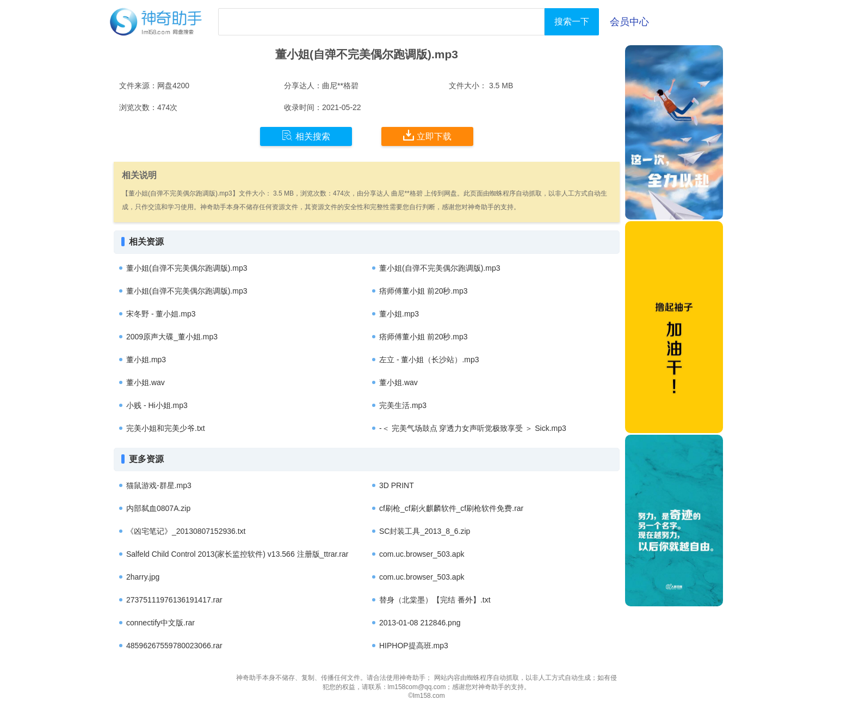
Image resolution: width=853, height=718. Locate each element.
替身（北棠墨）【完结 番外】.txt (435, 599)
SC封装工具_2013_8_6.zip (424, 531)
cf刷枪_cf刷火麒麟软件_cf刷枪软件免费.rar (451, 508)
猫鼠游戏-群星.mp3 (158, 485)
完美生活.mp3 (402, 405)
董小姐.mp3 (399, 313)
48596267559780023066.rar (174, 645)
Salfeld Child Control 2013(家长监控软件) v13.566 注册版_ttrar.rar (237, 554)
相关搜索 (306, 136)
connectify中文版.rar (160, 622)
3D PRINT (396, 485)
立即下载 (427, 136)
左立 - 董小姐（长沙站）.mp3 (429, 359)
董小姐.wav (145, 382)
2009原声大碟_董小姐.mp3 (172, 336)
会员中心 (629, 21)
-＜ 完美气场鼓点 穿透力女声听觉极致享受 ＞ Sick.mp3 (472, 428)
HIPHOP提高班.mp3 (413, 645)
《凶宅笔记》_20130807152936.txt (185, 531)
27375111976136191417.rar (174, 599)
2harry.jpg (142, 577)
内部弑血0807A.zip (158, 508)
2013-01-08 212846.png (419, 622)
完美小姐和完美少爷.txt (165, 428)
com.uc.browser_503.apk (421, 554)
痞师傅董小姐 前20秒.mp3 (423, 291)
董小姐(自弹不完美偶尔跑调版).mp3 (186, 268)
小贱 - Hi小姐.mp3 (157, 405)
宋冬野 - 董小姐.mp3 (161, 313)
